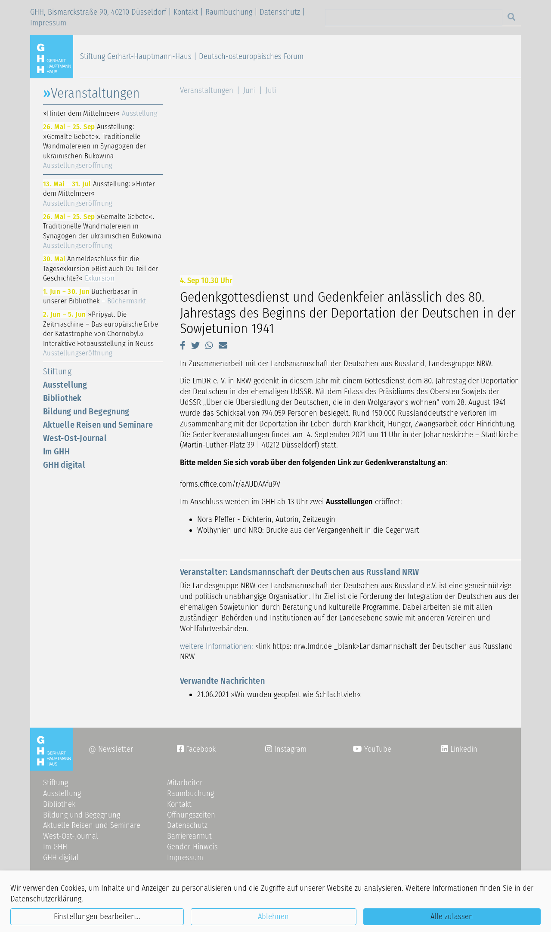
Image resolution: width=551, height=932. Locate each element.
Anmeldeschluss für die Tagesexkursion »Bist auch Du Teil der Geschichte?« (100, 268)
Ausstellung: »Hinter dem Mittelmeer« (99, 193)
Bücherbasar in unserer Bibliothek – (94, 296)
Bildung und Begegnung (86, 411)
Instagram (285, 749)
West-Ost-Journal (75, 438)
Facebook (196, 749)
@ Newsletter (111, 749)
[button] (183, 345)
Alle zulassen (451, 916)
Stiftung (57, 371)
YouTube (372, 749)
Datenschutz (280, 12)
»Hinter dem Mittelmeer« (100, 113)
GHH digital (64, 465)
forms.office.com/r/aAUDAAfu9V (230, 484)
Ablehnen (273, 916)
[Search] (413, 17)
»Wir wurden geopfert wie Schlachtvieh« (296, 694)
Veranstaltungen (206, 90)
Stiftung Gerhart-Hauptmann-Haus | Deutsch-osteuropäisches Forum (191, 56)
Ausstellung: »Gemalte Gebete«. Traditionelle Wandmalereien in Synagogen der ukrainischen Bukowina (94, 146)
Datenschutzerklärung (45, 899)
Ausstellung (65, 385)
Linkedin (462, 749)
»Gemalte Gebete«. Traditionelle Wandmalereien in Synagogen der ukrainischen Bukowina (102, 231)
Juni (249, 90)
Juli (271, 90)
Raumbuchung (228, 12)
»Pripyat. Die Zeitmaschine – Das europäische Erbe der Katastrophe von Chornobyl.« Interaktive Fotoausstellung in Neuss (100, 333)
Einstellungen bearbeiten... (97, 916)
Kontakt (185, 12)
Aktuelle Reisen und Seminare (98, 425)
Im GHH (56, 451)
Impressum (48, 23)
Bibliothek (62, 398)
